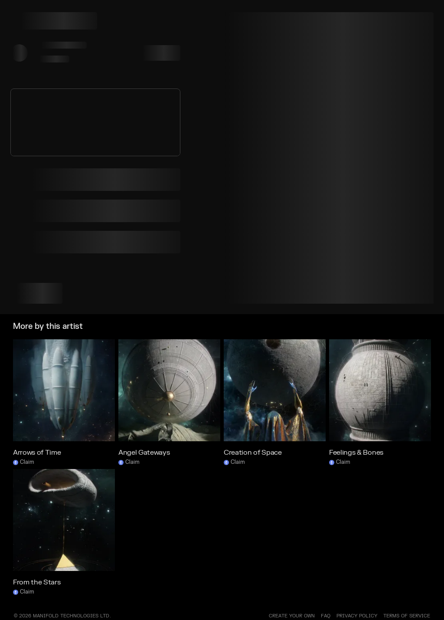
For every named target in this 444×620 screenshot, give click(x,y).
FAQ (325, 616)
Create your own (292, 616)
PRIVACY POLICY (356, 616)
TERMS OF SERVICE (406, 616)
